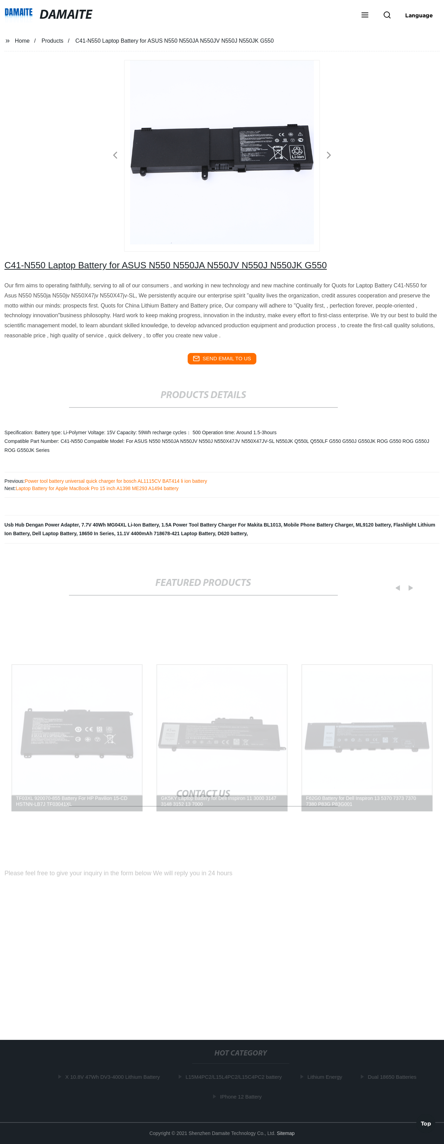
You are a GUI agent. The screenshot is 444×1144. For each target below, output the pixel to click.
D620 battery (232, 533)
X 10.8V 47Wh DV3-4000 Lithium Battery (114, 1077)
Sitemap (285, 1133)
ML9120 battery (373, 525)
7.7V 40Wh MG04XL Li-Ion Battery (120, 525)
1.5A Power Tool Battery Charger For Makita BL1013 (221, 525)
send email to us (222, 358)
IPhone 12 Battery (242, 1097)
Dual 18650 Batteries (393, 1077)
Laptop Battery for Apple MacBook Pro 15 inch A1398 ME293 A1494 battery (97, 488)
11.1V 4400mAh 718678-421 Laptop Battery (166, 533)
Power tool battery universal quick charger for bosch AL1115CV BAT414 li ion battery (116, 481)
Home (22, 41)
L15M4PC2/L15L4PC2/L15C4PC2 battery (235, 1077)
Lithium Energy (326, 1077)
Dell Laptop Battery (54, 533)
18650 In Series (96, 533)
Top (426, 1123)
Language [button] (419, 15)
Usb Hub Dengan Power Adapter (42, 525)
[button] (365, 15)
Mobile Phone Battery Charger (318, 525)
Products (52, 41)
